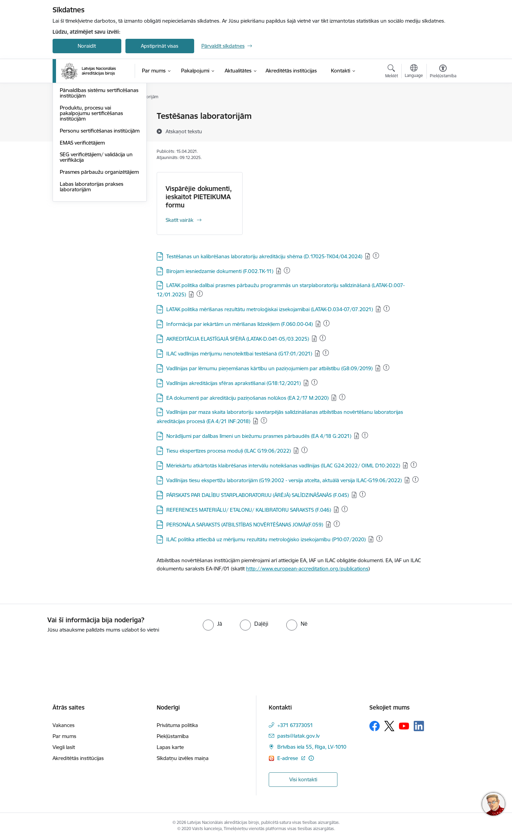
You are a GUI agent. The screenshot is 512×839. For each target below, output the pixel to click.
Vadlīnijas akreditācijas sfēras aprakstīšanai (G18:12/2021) (233, 383)
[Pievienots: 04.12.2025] (326, 353)
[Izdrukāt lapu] (442, 113)
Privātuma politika (177, 725)
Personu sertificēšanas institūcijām (86, 207)
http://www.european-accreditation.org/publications (307, 568)
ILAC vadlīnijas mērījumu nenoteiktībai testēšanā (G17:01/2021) (239, 353)
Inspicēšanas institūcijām (88, 152)
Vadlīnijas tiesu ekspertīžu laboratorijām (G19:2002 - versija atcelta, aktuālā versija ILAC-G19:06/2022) (284, 480)
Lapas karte (170, 747)
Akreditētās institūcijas (78, 758)
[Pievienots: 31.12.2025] (376, 255)
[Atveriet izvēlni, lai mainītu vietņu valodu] (413, 72)
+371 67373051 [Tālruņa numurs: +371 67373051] (295, 725)
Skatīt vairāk (179, 220)
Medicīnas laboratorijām (87, 140)
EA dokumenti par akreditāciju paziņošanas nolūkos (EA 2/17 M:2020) (247, 398)
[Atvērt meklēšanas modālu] (391, 72)
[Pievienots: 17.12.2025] (365, 435)
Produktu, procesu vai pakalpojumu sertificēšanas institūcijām (91, 187)
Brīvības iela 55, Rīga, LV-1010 (311, 747)
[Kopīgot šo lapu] (442, 130)
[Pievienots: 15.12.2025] (200, 294)
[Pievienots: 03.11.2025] (304, 450)
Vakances (64, 725)
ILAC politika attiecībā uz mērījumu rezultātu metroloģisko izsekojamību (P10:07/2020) (266, 539)
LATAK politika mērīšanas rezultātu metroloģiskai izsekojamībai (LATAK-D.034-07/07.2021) (269, 309)
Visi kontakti (303, 779)
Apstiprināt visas (159, 46)
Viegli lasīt (64, 747)
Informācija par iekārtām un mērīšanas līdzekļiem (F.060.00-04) (239, 324)
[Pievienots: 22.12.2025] (386, 308)
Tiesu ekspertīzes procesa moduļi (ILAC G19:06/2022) (228, 450)
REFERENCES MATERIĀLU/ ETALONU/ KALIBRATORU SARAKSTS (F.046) (248, 510)
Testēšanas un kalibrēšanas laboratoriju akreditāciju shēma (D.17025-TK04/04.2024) (264, 256)
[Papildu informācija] (311, 758)
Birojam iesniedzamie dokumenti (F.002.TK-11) (219, 271)
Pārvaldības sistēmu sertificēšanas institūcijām (99, 167)
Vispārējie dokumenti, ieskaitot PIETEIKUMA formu (199, 196)
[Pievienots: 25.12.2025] (326, 323)
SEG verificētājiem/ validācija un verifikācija (96, 237)
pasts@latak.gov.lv (298, 736)
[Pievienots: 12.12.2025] (287, 270)
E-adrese (288, 758)
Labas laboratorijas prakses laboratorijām (91, 266)
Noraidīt (87, 46)
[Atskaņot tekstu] (184, 131)
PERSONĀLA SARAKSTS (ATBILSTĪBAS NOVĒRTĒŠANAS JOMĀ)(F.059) (244, 524)
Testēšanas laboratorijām (89, 116)
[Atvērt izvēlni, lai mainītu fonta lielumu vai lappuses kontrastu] (443, 72)
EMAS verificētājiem (82, 222)
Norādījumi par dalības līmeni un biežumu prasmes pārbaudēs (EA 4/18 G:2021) (258, 436)
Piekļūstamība (173, 736)
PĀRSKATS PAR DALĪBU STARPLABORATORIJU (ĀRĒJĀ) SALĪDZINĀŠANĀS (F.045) (257, 495)
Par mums (64, 736)
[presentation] (57, 652)
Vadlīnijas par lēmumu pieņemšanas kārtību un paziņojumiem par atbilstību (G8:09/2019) (269, 368)
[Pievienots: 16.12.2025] (323, 338)
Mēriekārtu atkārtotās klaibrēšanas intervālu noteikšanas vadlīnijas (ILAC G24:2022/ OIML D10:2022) (283, 465)
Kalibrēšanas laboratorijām (90, 128)
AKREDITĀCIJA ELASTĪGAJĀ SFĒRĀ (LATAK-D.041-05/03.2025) (237, 339)
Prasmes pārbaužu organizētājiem (99, 251)
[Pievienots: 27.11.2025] (415, 479)
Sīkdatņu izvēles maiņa (183, 758)
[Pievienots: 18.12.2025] (264, 420)
